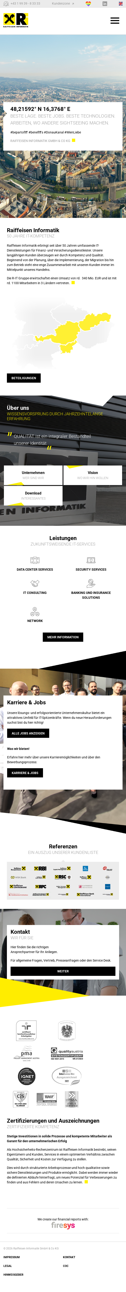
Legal (7, 1266)
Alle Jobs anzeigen (28, 733)
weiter (63, 971)
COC (66, 1266)
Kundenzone (63, 3)
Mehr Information (63, 637)
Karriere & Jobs (25, 773)
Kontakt (69, 1257)
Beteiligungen (23, 378)
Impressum (11, 1257)
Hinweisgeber (13, 1274)
